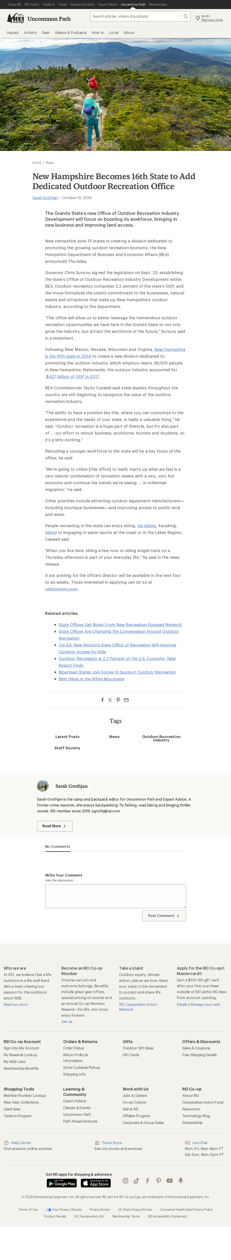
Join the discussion (59, 880)
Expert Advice (74, 1101)
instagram (125, 1181)
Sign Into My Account (21, 1048)
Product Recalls (55, 1216)
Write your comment (64, 875)
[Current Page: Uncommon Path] (133, 4)
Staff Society (67, 747)
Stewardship (192, 1122)
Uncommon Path (49, 18)
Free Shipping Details (199, 1055)
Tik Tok (136, 1181)
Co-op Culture (134, 1102)
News (114, 736)
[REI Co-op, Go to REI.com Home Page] (15, 18)
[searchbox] (140, 16)
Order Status (73, 1048)
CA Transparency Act (89, 1216)
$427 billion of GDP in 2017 (72, 376)
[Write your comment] (115, 896)
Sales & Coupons (196, 1048)
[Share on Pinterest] (118, 700)
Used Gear (12, 1109)
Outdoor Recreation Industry (161, 738)
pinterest (158, 1181)
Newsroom (191, 1109)
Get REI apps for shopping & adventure (79, 1174)
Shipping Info (74, 1074)
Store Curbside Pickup (81, 1067)
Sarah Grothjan (45, 197)
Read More (54, 826)
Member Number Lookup (25, 1095)
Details (182, 1004)
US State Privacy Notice (135, 1209)
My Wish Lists (14, 1061)
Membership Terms (126, 1216)
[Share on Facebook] (102, 700)
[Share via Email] (126, 700)
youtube (169, 1181)
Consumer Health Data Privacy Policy (186, 1209)
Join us (66, 1021)
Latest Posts (67, 736)
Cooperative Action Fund (202, 1102)
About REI (190, 1095)
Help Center (17, 1143)
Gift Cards (131, 1055)
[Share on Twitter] (110, 700)
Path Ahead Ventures (80, 1121)
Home (36, 163)
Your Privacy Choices (64, 1210)
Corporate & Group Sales (143, 1122)
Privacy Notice (100, 1209)
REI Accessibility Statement (167, 1216)
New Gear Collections (21, 1102)
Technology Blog (196, 1116)
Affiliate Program (136, 1116)
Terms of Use (28, 1209)
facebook (147, 1181)
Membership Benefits (21, 1068)
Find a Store (108, 1143)
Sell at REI (131, 1109)
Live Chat (196, 1143)
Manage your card (205, 1004)
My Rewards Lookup (20, 1055)
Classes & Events (77, 1107)
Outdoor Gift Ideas (138, 1048)
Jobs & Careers (135, 1095)
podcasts (180, 1181)
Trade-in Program (18, 1116)
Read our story (15, 1004)
